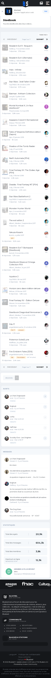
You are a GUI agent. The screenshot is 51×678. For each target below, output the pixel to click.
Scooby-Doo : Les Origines (20, 438)
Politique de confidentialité (29, 654)
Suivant (40, 39)
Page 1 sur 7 (26, 39)
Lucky (12, 417)
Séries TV (13, 422)
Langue (12, 654)
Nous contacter (24, 657)
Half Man (13, 427)
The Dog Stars (15, 509)
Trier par (43, 35)
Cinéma (12, 401)
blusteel (29, 659)
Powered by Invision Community (25, 664)
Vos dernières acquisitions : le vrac (23, 471)
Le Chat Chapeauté (17, 396)
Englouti (13, 406)
